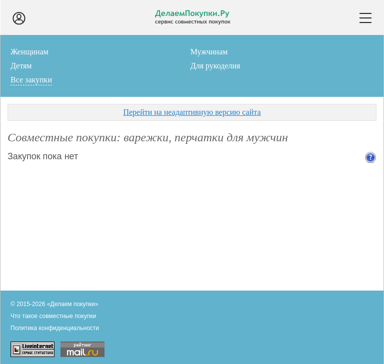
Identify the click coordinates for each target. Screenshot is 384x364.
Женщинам (29, 51)
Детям (21, 65)
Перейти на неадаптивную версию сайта (191, 112)
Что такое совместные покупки (53, 316)
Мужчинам (209, 51)
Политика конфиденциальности (54, 328)
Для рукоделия (215, 65)
